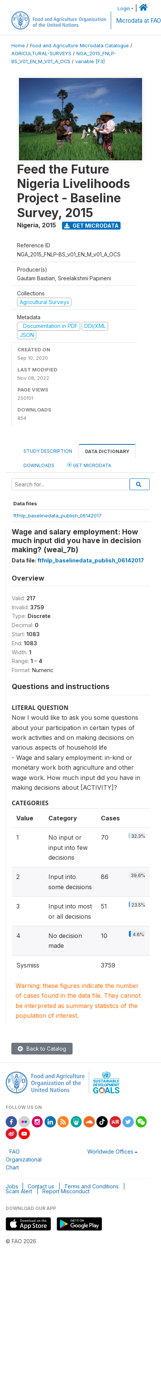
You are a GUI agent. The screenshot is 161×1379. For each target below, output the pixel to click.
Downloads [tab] (38, 465)
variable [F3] (90, 61)
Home (18, 45)
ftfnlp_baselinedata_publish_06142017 (57, 515)
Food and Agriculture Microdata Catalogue (79, 45)
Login (124, 8)
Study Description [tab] (47, 451)
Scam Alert (19, 1191)
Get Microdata (91, 225)
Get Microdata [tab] (89, 465)
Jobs (12, 1186)
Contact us (41, 1186)
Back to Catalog (42, 1048)
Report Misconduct (66, 1191)
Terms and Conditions (91, 1186)
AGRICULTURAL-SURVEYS (41, 53)
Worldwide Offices (110, 1151)
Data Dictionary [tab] (107, 451)
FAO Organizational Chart (24, 1159)
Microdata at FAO (138, 20)
